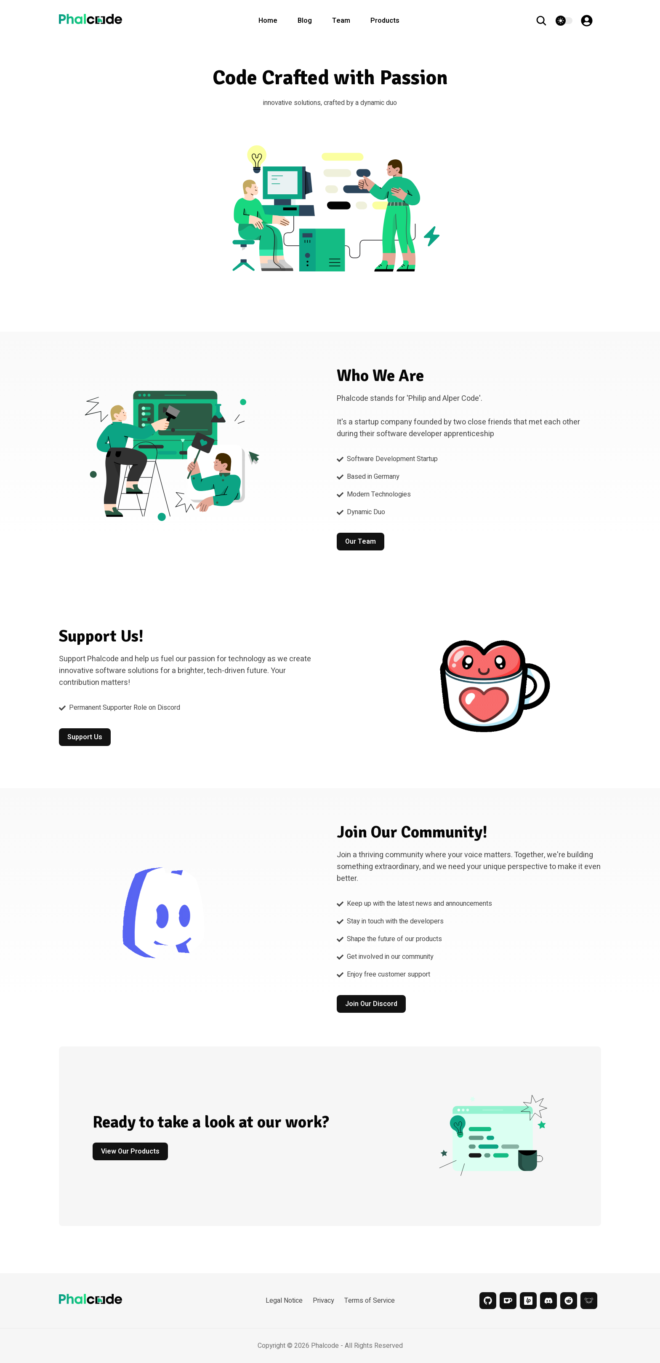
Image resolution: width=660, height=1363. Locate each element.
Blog (305, 21)
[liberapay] (528, 1300)
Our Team (360, 542)
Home (267, 21)
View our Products (130, 1151)
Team (341, 21)
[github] (487, 1300)
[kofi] (508, 1300)
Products (384, 21)
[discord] (548, 1300)
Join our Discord (371, 1004)
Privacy (323, 1301)
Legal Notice (284, 1301)
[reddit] (568, 1300)
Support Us (84, 737)
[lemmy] (588, 1300)
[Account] (591, 21)
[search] (545, 21)
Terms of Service (369, 1301)
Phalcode (325, 1346)
